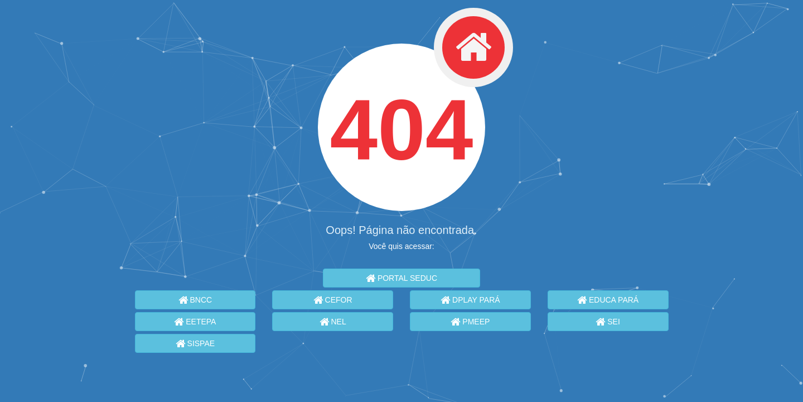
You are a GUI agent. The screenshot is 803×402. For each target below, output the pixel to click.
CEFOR (332, 299)
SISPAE (195, 343)
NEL (333, 321)
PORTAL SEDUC (401, 278)
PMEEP (470, 321)
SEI (608, 321)
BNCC (195, 299)
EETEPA (195, 321)
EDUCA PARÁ (607, 299)
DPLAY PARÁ (470, 299)
